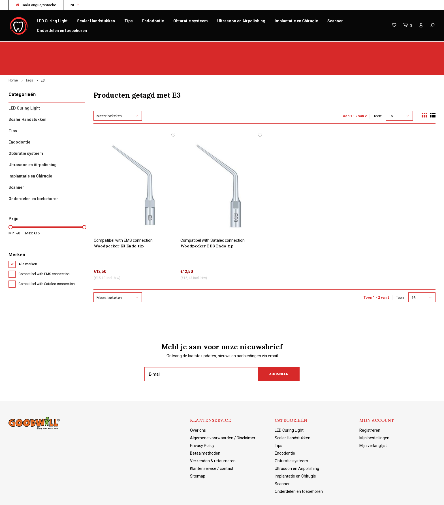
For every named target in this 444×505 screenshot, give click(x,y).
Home (13, 58)
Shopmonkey (137, 497)
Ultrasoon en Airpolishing (241, 21)
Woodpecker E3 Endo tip (119, 223)
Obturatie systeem (190, 21)
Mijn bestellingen (374, 415)
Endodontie (153, 21)
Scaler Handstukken (96, 21)
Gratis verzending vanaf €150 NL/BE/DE (400, 47)
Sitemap (197, 453)
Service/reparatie (152, 47)
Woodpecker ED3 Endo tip (207, 223)
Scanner (335, 21)
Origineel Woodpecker (30, 47)
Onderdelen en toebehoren (62, 30)
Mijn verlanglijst (373, 423)
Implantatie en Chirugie (296, 21)
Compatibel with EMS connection (44, 252)
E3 (43, 58)
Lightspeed (97, 497)
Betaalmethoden (205, 431)
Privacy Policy (202, 423)
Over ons (198, 408)
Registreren (369, 408)
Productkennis (266, 47)
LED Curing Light (52, 21)
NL (75, 5)
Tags (29, 58)
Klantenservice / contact (211, 446)
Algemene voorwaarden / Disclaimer (222, 415)
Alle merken (27, 242)
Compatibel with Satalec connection (46, 262)
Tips (128, 21)
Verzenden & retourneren (213, 438)
